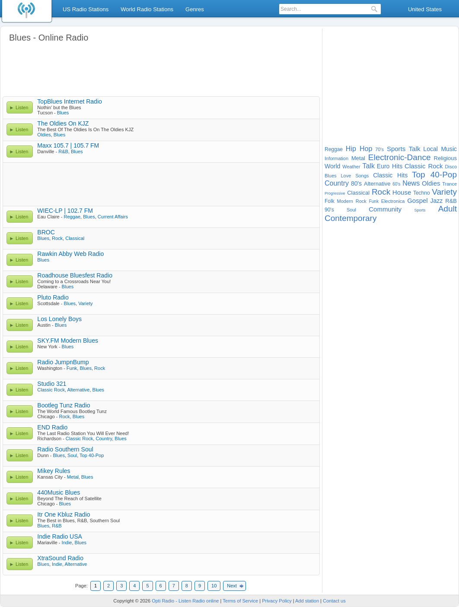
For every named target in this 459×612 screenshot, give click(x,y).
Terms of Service (240, 600)
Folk (330, 201)
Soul (72, 455)
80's (356, 183)
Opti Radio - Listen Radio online (185, 600)
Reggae (72, 216)
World (332, 166)
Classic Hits (390, 175)
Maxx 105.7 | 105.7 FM (68, 145)
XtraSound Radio (60, 558)
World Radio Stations (147, 9)
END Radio (52, 427)
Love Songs (355, 175)
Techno (421, 193)
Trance (449, 183)
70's (379, 149)
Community (385, 209)
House (401, 192)
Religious (445, 158)
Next (232, 585)
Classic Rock (51, 389)
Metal (73, 477)
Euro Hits (389, 166)
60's (396, 184)
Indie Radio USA (59, 536)
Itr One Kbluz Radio (63, 514)
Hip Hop (359, 148)
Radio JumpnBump (63, 362)
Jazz (436, 200)
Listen (22, 107)
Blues (63, 112)
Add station (307, 600)
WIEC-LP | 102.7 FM (65, 210)
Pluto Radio (52, 297)
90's (329, 210)
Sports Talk (404, 148)
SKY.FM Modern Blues (67, 340)
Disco (451, 166)
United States (425, 9)
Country (104, 438)
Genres (194, 9)
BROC (45, 232)
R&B (63, 151)
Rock (57, 238)
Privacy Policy (276, 600)
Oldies (44, 134)
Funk (72, 368)
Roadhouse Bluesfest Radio (74, 275)
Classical (74, 238)
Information (336, 158)
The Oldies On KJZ (63, 123)
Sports (419, 210)
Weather (351, 166)
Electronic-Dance (399, 157)
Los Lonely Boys (59, 318)
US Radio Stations (85, 9)
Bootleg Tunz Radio (63, 405)
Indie (67, 542)
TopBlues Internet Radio (69, 101)
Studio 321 (51, 383)
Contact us (334, 600)
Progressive (335, 193)
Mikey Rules (53, 470)
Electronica (393, 201)
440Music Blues (58, 492)
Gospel (417, 200)
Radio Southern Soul (65, 449)
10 (214, 585)
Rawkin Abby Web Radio (70, 253)
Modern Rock (352, 201)
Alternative (78, 389)
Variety (85, 303)
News (411, 183)
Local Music (440, 148)
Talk (368, 166)
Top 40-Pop (92, 455)
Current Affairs (113, 216)
